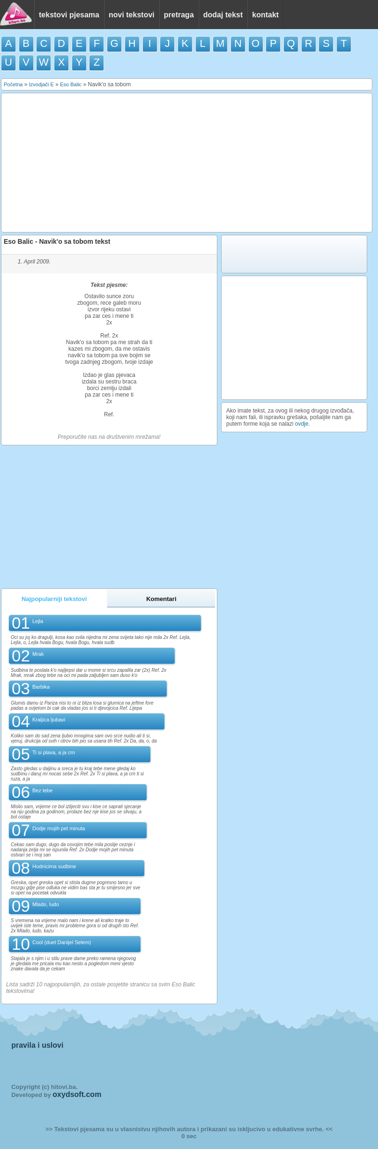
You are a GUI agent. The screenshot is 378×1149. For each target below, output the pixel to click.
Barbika (41, 687)
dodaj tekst (223, 15)
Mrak (38, 654)
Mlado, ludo (45, 904)
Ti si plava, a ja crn (53, 752)
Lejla (37, 621)
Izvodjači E (41, 84)
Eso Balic (71, 84)
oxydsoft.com (76, 1094)
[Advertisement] (186, 162)
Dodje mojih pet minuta (58, 828)
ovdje (302, 424)
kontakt (265, 15)
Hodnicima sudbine (54, 866)
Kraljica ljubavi (48, 719)
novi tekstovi (132, 15)
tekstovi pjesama (69, 15)
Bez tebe (42, 790)
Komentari (161, 598)
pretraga (179, 15)
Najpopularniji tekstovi (54, 598)
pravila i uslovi (37, 1045)
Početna (13, 84)
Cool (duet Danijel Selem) (61, 942)
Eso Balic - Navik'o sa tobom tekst (57, 241)
